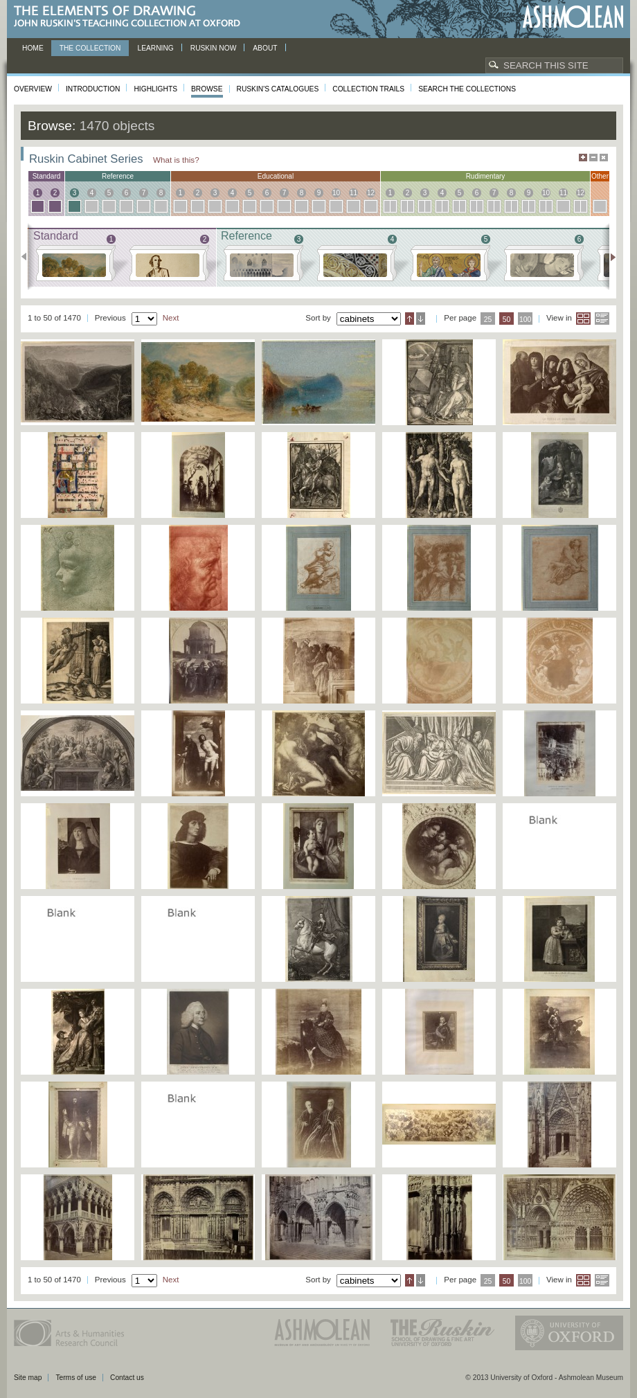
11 (353, 193)
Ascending (409, 318)
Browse (207, 89)
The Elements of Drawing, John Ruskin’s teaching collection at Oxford (131, 17)
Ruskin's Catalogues (278, 89)
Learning (155, 48)
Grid (583, 318)
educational (276, 176)
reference (118, 176)
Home (33, 48)
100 (525, 319)
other (600, 176)
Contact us (127, 1377)
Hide (604, 157)
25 (488, 319)
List (602, 318)
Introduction (93, 89)
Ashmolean (573, 17)
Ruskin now (213, 48)
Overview (33, 89)
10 (336, 193)
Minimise (593, 157)
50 (507, 319)
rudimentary (485, 176)
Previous (28, 257)
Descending (420, 318)
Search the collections (467, 89)
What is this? (176, 159)
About (265, 48)
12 (371, 193)
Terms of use (75, 1377)
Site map (28, 1377)
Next (609, 257)
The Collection (90, 48)
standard (47, 176)
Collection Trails (368, 89)
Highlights (155, 89)
